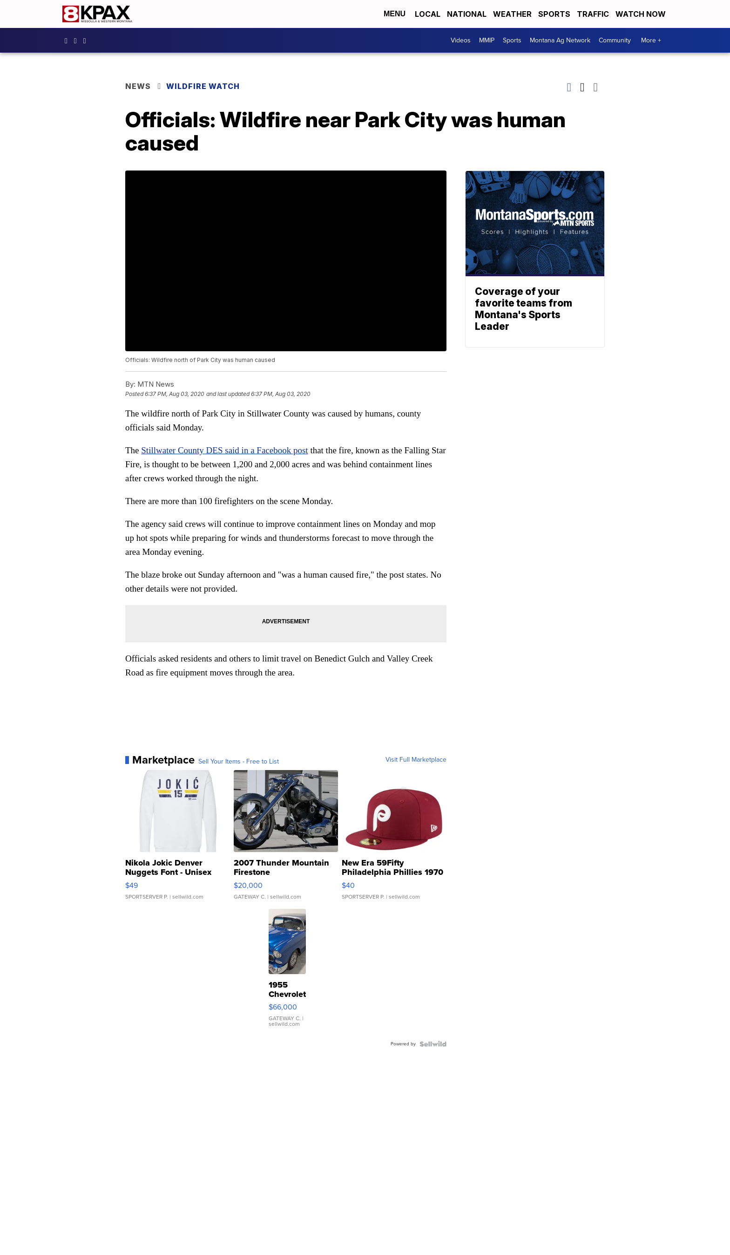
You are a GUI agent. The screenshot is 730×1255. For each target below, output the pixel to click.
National (467, 14)
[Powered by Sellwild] (432, 1044)
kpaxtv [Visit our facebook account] (68, 40)
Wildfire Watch (203, 86)
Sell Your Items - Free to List (238, 761)
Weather (512, 14)
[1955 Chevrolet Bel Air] (287, 973)
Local (427, 14)
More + (651, 40)
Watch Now (641, 14)
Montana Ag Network (560, 40)
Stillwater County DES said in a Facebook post (224, 450)
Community (615, 40)
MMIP (486, 40)
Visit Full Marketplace (415, 760)
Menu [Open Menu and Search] (395, 14)
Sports (554, 14)
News (138, 86)
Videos (461, 40)
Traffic (593, 14)
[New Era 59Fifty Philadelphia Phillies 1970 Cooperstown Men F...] (394, 839)
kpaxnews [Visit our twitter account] (87, 40)
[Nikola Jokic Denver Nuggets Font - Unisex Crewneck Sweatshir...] (177, 839)
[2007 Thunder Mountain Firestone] (286, 839)
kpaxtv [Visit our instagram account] (77, 40)
